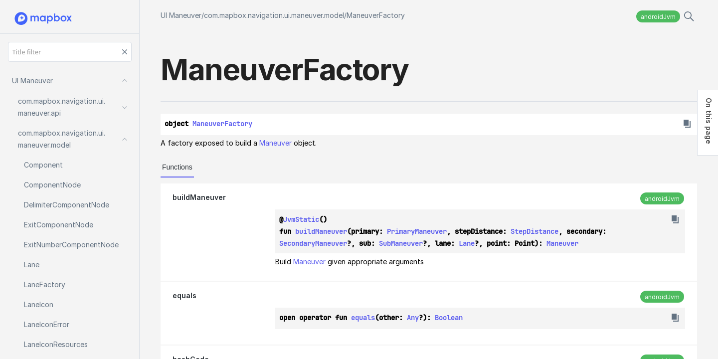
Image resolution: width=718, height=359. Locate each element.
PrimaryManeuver (417, 231)
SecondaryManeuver (313, 243)
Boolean (449, 317)
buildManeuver (199, 197)
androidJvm (658, 16)
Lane (467, 243)
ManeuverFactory (376, 15)
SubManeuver (401, 243)
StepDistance (534, 231)
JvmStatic (301, 219)
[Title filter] (70, 52)
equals (184, 295)
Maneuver (275, 143)
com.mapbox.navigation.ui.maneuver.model (274, 15)
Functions (177, 167)
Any (413, 317)
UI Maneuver (181, 15)
